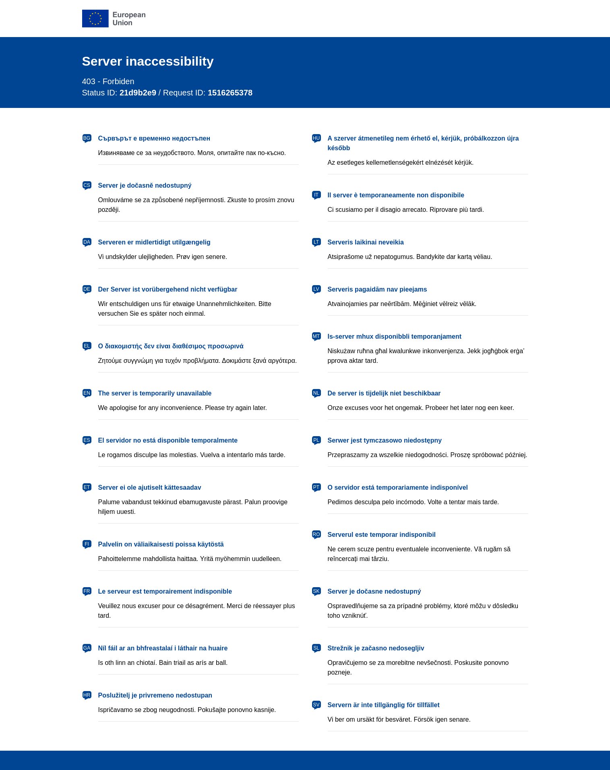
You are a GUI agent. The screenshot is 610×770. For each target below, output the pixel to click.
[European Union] (114, 18)
